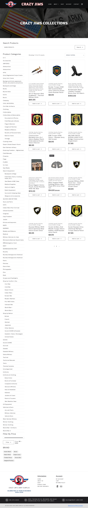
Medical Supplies (10, 184)
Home (50, 4)
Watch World (7, 454)
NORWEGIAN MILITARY (10, 249)
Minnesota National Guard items (13, 240)
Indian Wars (8, 293)
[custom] (61, 486)
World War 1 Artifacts (10, 428)
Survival (5, 345)
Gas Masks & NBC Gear (12, 181)
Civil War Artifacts (9, 106)
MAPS (5, 225)
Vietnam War (9, 304)
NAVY (4, 246)
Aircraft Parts (9, 410)
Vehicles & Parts (8, 407)
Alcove (15, 451)
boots (5, 94)
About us (40, 480)
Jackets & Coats (10, 395)
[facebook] (57, 486)
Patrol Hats (6, 266)
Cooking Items (7, 141)
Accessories (7, 60)
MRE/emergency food (10, 243)
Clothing (6, 109)
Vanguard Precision (8, 460)
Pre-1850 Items (9, 301)
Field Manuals (7, 153)
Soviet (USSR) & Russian (12, 331)
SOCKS (5, 340)
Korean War (8, 296)
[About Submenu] (58, 4)
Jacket (5, 219)
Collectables (7, 112)
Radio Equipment (10, 190)
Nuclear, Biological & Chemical (13, 254)
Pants (5, 260)
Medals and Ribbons (9, 231)
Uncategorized (7, 369)
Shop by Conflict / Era (10, 281)
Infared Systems (8, 210)
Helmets (7, 392)
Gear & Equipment (9, 171)
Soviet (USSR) (7, 342)
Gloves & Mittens (10, 386)
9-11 (4, 58)
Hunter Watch (7, 451)
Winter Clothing (8, 422)
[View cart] (82, 4)
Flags (4, 159)
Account (68, 4)
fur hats (5, 165)
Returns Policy (60, 482)
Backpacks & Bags (10, 174)
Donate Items (42, 484)
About (55, 4)
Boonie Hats (7, 91)
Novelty (5, 252)
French (7, 319)
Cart (57, 480)
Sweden (5, 348)
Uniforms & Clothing (9, 375)
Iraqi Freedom (7, 216)
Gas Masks (6, 168)
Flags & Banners (10, 124)
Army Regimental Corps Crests (13, 75)
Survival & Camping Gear (13, 193)
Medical (5, 234)
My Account (59, 479)
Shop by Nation (8, 313)
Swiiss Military (7, 354)
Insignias (6, 213)
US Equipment (7, 404)
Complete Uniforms (11, 384)
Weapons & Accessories (12, 196)
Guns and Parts (8, 202)
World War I (8, 307)
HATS (4, 205)
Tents (5, 363)
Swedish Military (8, 351)
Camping (6, 100)
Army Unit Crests (8, 78)
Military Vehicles (10, 413)
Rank (4, 275)
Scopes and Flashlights (10, 278)
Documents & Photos (11, 118)
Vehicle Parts (9, 416)
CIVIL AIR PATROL (8, 103)
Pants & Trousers (10, 398)
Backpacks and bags (9, 86)
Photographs (7, 269)
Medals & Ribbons (10, 130)
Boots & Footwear (10, 381)
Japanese (8, 325)
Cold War (8, 287)
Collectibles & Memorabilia (11, 115)
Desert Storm (9, 290)
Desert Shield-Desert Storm (12, 144)
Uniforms (6, 372)
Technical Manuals (9, 360)
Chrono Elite (18, 457)
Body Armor (8, 378)
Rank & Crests (9, 135)
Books (5, 89)
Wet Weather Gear (10, 401)
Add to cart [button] (36, 103)
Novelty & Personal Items (13, 133)
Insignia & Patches (11, 127)
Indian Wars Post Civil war (11, 208)
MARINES (6, 228)
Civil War (7, 284)
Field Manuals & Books (12, 121)
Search (79, 47)
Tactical (5, 357)
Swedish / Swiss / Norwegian (14, 334)
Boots (5, 97)
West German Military (10, 419)
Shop (62, 4)
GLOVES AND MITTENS (10, 199)
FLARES (5, 162)
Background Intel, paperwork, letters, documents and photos (13, 82)
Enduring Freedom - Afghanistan (13, 150)
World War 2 (7, 431)
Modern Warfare (10, 298)
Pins (4, 272)
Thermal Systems (8, 366)
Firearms (5, 156)
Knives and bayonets (9, 222)
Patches (5, 263)
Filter (7, 442)
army (4, 72)
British (7, 316)
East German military (9, 147)
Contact (76, 4)
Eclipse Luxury (17, 454)
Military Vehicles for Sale (11, 237)
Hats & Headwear (10, 389)
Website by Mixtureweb (75, 505)
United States (9, 337)
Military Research (43, 486)
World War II (8, 310)
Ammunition (7, 66)
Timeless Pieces (8, 457)
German (7, 322)
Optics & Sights (10, 187)
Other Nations (9, 328)
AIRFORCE (6, 63)
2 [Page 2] (56, 246)
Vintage (7, 138)
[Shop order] (75, 55)
